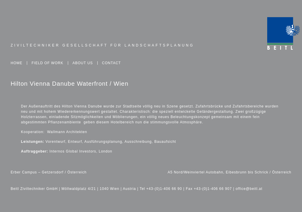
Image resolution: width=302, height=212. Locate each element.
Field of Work (47, 63)
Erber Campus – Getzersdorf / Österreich (49, 172)
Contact (111, 63)
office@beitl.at (249, 189)
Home (16, 63)
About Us (83, 63)
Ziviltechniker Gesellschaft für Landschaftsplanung (102, 45)
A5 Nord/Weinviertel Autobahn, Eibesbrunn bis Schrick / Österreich (229, 172)
